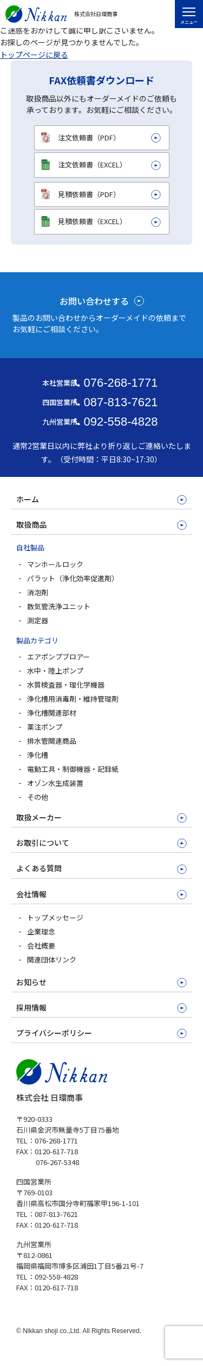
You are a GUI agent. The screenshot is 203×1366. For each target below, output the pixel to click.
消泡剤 (37, 592)
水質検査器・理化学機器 (65, 684)
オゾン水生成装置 (55, 783)
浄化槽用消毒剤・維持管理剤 (73, 699)
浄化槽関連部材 (51, 713)
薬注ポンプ (44, 727)
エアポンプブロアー (58, 656)
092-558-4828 (120, 421)
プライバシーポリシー (54, 1032)
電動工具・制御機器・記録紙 (73, 769)
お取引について (42, 842)
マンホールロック (55, 564)
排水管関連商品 (51, 741)
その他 (37, 797)
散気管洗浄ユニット (58, 606)
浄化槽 (37, 755)
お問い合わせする (94, 301)
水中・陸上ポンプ (55, 670)
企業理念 (41, 931)
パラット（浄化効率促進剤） (73, 578)
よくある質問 (39, 868)
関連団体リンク (51, 959)
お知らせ (31, 982)
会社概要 (41, 945)
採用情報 (31, 1007)
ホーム (27, 499)
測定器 (37, 620)
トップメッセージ (55, 917)
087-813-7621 (120, 402)
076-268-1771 (120, 382)
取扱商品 (31, 524)
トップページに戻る (34, 54)
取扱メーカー (39, 817)
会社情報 (31, 894)
